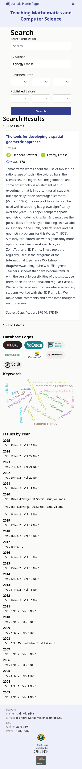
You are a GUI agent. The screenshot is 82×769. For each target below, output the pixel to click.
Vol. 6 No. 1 (48, 643)
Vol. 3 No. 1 (30, 675)
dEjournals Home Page (22, 4)
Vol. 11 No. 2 (13, 589)
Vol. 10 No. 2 (13, 600)
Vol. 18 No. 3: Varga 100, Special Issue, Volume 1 (35, 507)
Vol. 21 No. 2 (13, 467)
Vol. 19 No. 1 (32, 488)
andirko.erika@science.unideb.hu (40, 718)
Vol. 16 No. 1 (32, 536)
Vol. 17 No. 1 (32, 525)
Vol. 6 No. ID (13, 643)
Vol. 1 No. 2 (12, 697)
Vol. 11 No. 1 (32, 589)
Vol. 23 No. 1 (32, 445)
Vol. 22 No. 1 (32, 456)
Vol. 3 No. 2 (12, 675)
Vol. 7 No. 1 (30, 632)
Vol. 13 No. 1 (32, 568)
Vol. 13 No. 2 (13, 568)
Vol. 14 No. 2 (13, 557)
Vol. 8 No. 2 (12, 622)
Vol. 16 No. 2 (13, 536)
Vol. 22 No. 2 (13, 456)
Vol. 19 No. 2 (13, 488)
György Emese (57, 155)
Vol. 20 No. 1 (32, 477)
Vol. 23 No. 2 (13, 445)
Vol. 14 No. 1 (32, 557)
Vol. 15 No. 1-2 (14, 546)
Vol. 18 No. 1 (32, 514)
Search (41, 111)
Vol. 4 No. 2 (12, 665)
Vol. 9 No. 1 (30, 611)
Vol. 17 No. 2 (13, 525)
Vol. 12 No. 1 (32, 579)
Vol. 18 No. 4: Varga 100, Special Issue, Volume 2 (35, 499)
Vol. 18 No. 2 (13, 514)
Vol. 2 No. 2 (12, 686)
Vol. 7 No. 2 (12, 632)
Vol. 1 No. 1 (30, 697)
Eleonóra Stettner (24, 155)
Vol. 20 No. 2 (13, 477)
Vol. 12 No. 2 (13, 579)
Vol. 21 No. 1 (32, 467)
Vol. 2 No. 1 (30, 686)
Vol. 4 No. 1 (30, 665)
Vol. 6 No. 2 (31, 643)
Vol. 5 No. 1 (30, 654)
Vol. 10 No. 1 (32, 600)
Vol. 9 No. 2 (12, 611)
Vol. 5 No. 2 (12, 654)
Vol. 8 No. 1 (30, 622)
